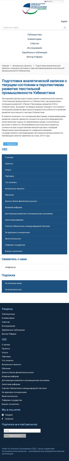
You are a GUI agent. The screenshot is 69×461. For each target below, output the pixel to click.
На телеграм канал (13, 283)
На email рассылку (13, 289)
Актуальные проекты (14, 189)
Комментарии (34, 39)
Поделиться (11, 144)
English (64, 21)
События (34, 43)
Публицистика (34, 34)
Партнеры (9, 176)
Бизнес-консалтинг (13, 251)
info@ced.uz (10, 267)
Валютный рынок (13, 239)
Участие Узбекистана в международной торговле (27, 226)
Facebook (7, 419)
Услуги (8, 170)
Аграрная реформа (13, 207)
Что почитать (11, 182)
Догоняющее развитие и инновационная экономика (29, 214)
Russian (48, 1)
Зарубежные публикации (34, 52)
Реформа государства (15, 245)
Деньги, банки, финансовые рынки (21, 201)
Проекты (9, 163)
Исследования (34, 48)
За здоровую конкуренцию (17, 232)
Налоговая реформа (14, 220)
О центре (9, 157)
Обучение (9, 195)
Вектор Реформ (34, 57)
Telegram (7, 415)
